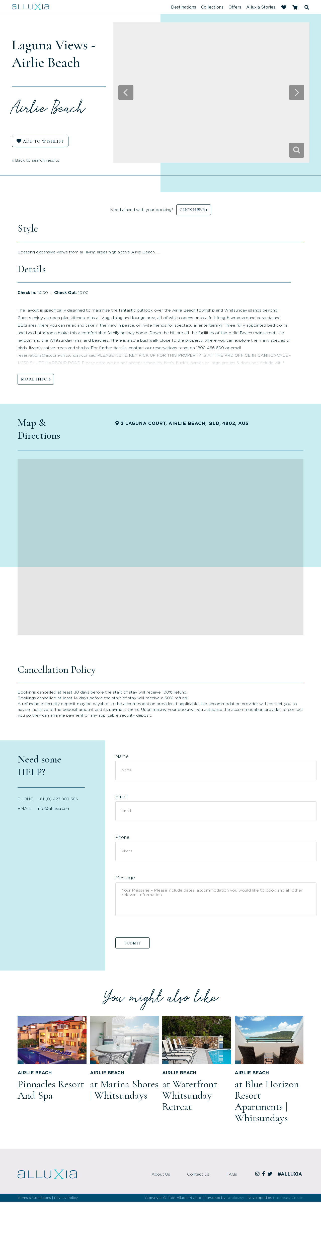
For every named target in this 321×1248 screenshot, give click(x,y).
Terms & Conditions (34, 1198)
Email (121, 797)
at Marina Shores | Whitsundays (124, 1090)
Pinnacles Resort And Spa (51, 1090)
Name (122, 756)
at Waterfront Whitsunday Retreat (189, 1095)
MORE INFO (34, 379)
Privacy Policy (66, 1198)
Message (125, 878)
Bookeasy (235, 1198)
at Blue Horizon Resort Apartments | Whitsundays (267, 1101)
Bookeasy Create (288, 1198)
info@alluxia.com (53, 809)
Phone (122, 837)
